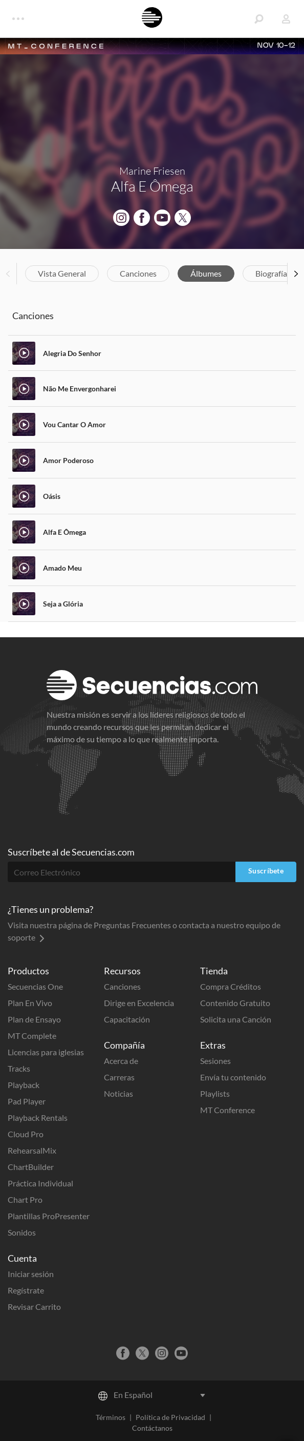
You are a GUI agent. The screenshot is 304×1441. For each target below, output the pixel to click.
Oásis (51, 496)
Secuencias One (35, 986)
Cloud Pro (26, 1134)
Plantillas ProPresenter (49, 1216)
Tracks (19, 1068)
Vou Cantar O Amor (74, 424)
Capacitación (127, 1019)
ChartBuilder (31, 1167)
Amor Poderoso (68, 460)
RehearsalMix (32, 1150)
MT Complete (32, 1035)
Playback (23, 1085)
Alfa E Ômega (64, 532)
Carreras (119, 1077)
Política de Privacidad (170, 1417)
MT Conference (227, 1110)
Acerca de (121, 1061)
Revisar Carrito (34, 1306)
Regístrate (26, 1290)
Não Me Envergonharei (79, 388)
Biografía (271, 273)
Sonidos (22, 1232)
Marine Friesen (152, 170)
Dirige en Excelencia (139, 1003)
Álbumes (206, 273)
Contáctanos (152, 1428)
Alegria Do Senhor (72, 353)
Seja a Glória (63, 603)
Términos (110, 1417)
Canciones (138, 273)
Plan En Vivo (30, 1003)
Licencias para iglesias (46, 1052)
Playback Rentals (38, 1117)
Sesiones (215, 1061)
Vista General (62, 273)
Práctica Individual (40, 1183)
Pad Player (27, 1101)
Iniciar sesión (31, 1274)
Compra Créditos (230, 986)
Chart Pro (25, 1199)
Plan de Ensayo (34, 1019)
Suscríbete (266, 870)
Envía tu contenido (233, 1077)
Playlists (215, 1093)
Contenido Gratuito (235, 1003)
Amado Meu (62, 567)
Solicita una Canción (235, 1019)
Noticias (118, 1093)
